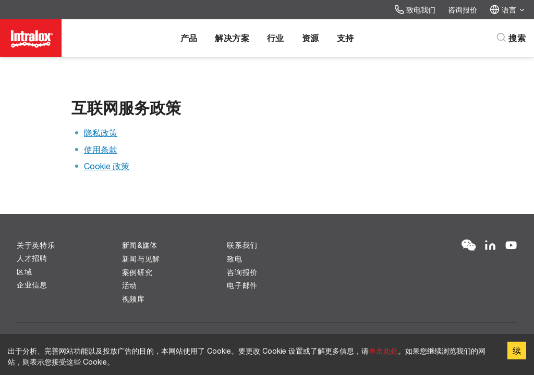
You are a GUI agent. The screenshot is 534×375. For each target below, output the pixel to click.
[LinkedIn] (490, 246)
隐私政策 (100, 133)
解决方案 (232, 38)
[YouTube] (511, 246)
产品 (189, 38)
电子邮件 (242, 285)
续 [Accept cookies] (517, 350)
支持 (345, 38)
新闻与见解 (141, 258)
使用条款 (100, 149)
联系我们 (242, 245)
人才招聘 (32, 258)
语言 (508, 9)
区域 (24, 272)
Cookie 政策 (106, 166)
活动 (129, 285)
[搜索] (511, 38)
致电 (234, 258)
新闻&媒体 (140, 245)
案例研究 (137, 272)
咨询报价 (462, 9)
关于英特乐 (36, 245)
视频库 (133, 298)
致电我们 (414, 9)
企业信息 (32, 285)
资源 (310, 38)
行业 (275, 38)
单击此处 (383, 350)
